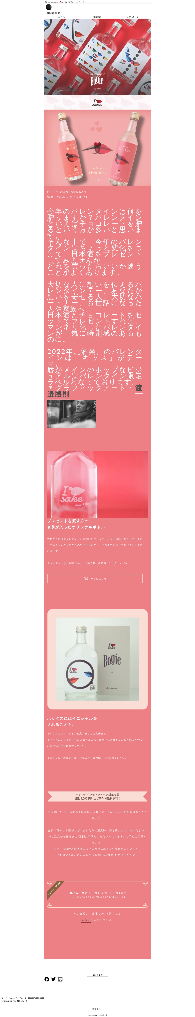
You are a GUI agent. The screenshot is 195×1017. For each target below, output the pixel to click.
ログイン (62, 17)
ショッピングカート (18, 998)
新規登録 (97, 17)
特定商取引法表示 (36, 998)
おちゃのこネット (101, 1015)
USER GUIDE (8, 1001)
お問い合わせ (132, 17)
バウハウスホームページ (71, 2)
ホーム (4, 998)
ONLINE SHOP (53, 13)
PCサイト (96, 1009)
